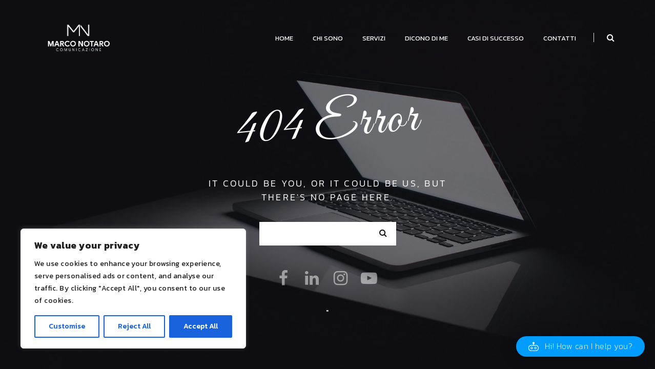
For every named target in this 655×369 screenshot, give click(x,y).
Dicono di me (426, 38)
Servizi (373, 38)
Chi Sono (328, 38)
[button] (580, 346)
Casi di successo (495, 38)
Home (284, 38)
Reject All (134, 326)
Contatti (559, 38)
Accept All (200, 326)
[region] (133, 288)
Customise (67, 326)
